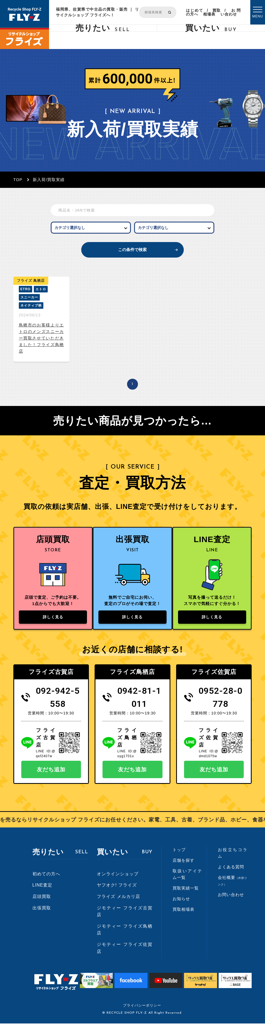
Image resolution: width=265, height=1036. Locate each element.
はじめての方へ (194, 12)
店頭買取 (41, 909)
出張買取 (41, 920)
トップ (179, 862)
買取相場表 (212, 12)
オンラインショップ (117, 886)
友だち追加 (51, 782)
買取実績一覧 (186, 900)
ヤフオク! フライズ (117, 897)
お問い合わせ (231, 12)
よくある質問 (231, 879)
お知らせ (181, 911)
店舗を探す (183, 872)
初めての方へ (46, 886)
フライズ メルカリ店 (118, 909)
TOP (18, 179)
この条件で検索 (132, 255)
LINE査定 (42, 897)
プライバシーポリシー (142, 1018)
